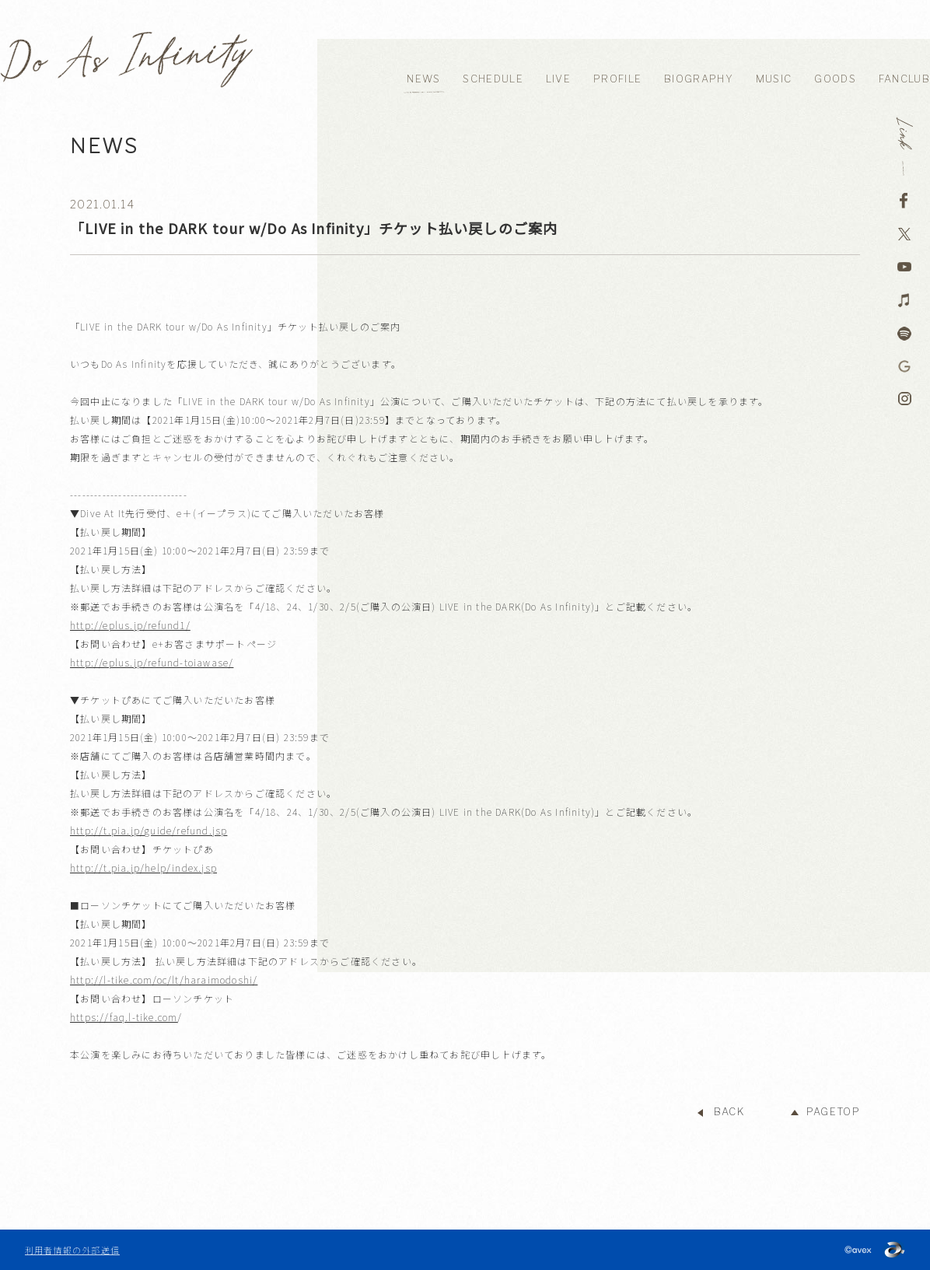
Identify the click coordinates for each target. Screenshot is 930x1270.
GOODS (835, 79)
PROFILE (617, 79)
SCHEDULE (493, 79)
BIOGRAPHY (698, 79)
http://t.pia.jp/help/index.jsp (143, 867)
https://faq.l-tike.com (123, 1016)
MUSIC (774, 79)
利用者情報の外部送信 (72, 1249)
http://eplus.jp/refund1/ (130, 625)
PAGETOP (833, 1112)
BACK (729, 1112)
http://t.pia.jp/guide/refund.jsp (148, 830)
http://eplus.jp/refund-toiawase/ (151, 662)
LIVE (558, 79)
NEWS (423, 79)
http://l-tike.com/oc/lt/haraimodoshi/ (163, 979)
